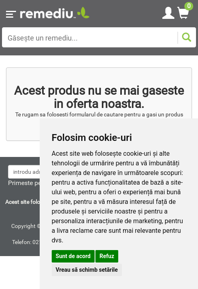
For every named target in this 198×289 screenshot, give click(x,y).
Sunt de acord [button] (73, 256)
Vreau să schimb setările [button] (87, 270)
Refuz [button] (106, 256)
